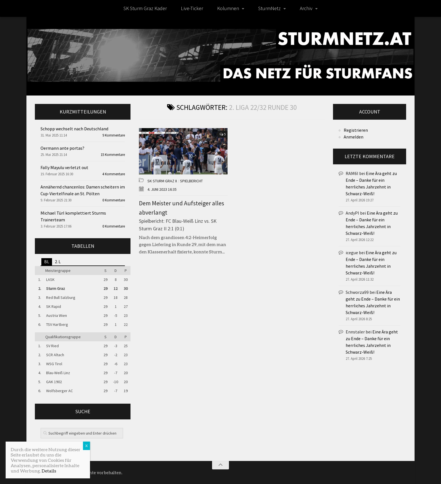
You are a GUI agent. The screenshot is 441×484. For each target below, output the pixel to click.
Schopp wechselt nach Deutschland (74, 128)
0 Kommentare (113, 200)
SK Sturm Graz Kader (145, 8)
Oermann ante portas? (62, 148)
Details (49, 470)
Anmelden (353, 137)
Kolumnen (228, 8)
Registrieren (356, 130)
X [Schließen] (86, 446)
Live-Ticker (192, 8)
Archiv (306, 8)
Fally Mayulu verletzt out (64, 167)
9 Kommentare (113, 135)
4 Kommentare (113, 174)
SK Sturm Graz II (162, 180)
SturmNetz (269, 8)
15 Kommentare (113, 154)
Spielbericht (191, 180)
